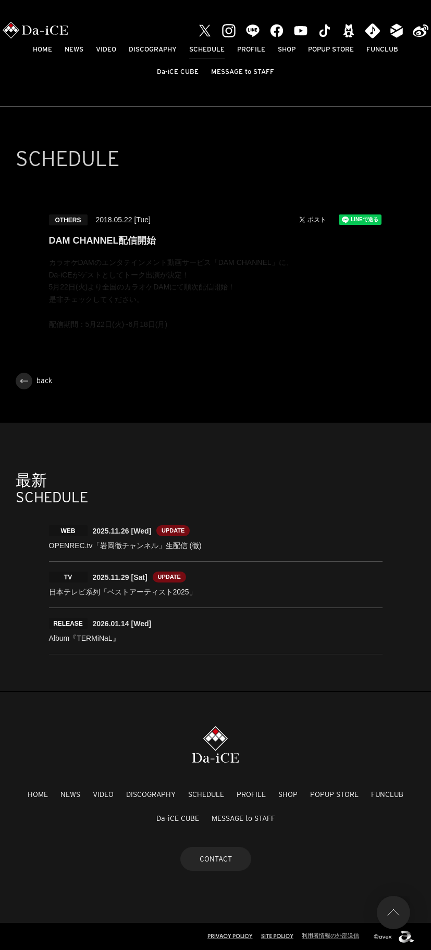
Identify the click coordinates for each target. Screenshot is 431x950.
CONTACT (216, 859)
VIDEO (106, 49)
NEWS (74, 49)
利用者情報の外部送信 (330, 935)
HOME (42, 49)
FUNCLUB (382, 49)
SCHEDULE (207, 49)
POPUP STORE (331, 49)
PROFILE (251, 49)
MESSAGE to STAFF (242, 71)
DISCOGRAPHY (153, 49)
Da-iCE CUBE (178, 71)
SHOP (286, 49)
